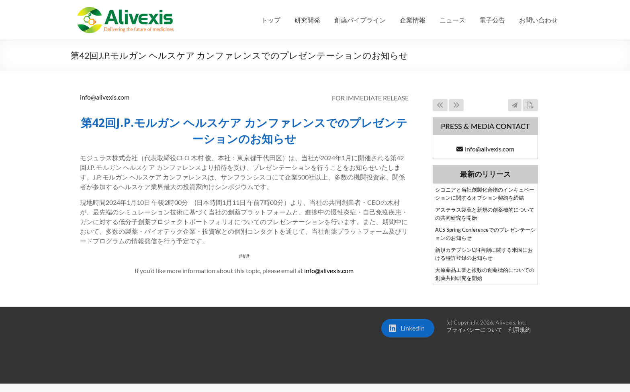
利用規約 (519, 329)
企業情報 (412, 20)
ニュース (452, 20)
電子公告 (492, 20)
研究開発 (307, 20)
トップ (270, 20)
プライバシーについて (474, 329)
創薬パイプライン (360, 20)
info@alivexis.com (104, 97)
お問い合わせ (538, 20)
